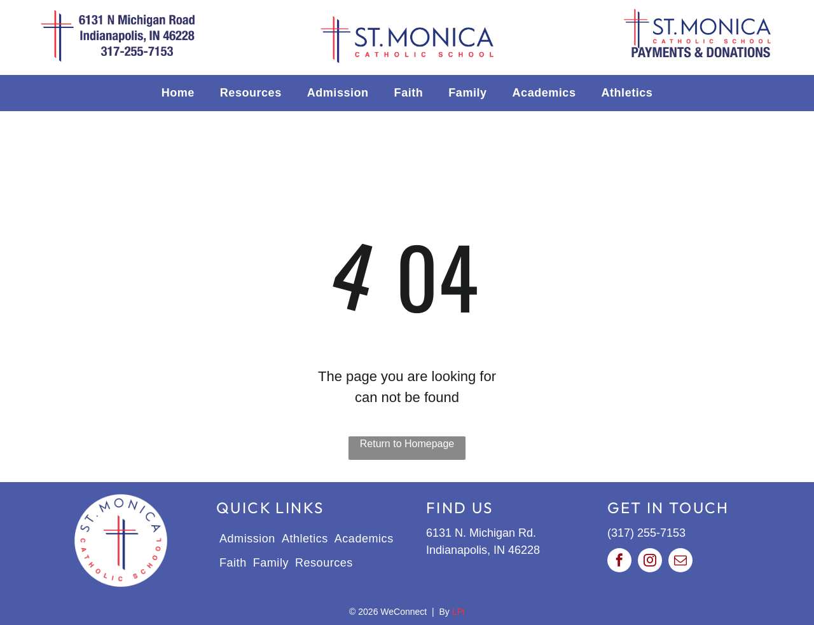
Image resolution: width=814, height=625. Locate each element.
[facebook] (619, 561)
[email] (680, 561)
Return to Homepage (407, 443)
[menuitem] (178, 93)
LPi (458, 612)
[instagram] (650, 561)
